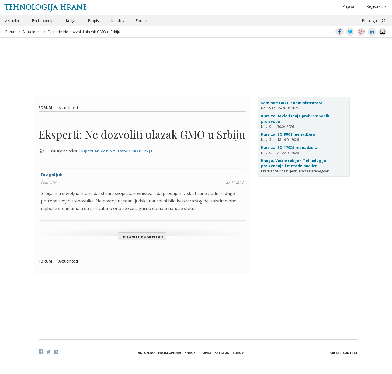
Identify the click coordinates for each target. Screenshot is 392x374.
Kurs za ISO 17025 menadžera (289, 147)
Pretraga (369, 20)
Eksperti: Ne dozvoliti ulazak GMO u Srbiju (83, 31)
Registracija (376, 6)
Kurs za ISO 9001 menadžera (288, 134)
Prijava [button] (348, 6)
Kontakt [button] (350, 353)
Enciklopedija (43, 20)
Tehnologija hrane (45, 7)
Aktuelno (12, 20)
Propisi (94, 20)
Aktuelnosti (32, 31)
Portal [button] (335, 353)
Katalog (117, 20)
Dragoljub (52, 175)
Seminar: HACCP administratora (291, 102)
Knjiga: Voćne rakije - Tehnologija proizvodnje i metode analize (293, 163)
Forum (141, 20)
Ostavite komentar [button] (142, 236)
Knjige (71, 20)
